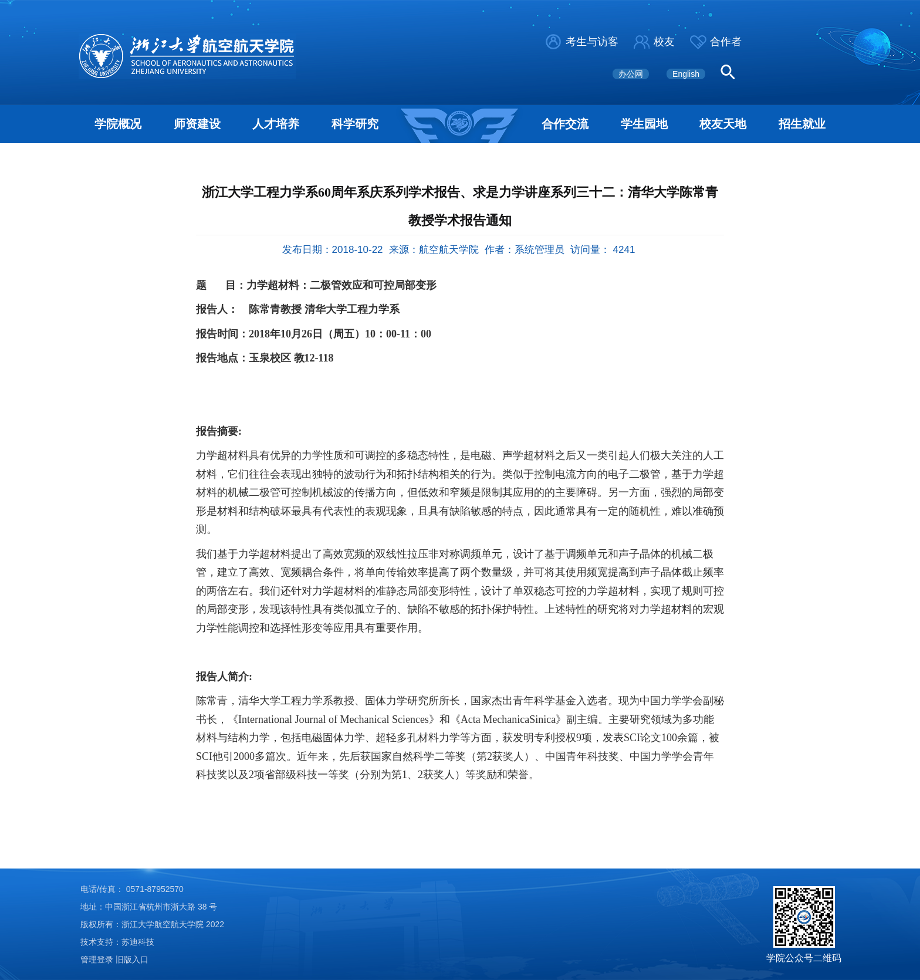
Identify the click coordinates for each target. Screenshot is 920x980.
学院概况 (117, 123)
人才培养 (275, 123)
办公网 (630, 74)
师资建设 (197, 123)
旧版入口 (132, 959)
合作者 (726, 42)
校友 (664, 42)
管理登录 (96, 959)
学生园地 (644, 123)
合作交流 (565, 123)
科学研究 (355, 123)
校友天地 (722, 123)
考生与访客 (592, 42)
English (685, 74)
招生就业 (802, 123)
